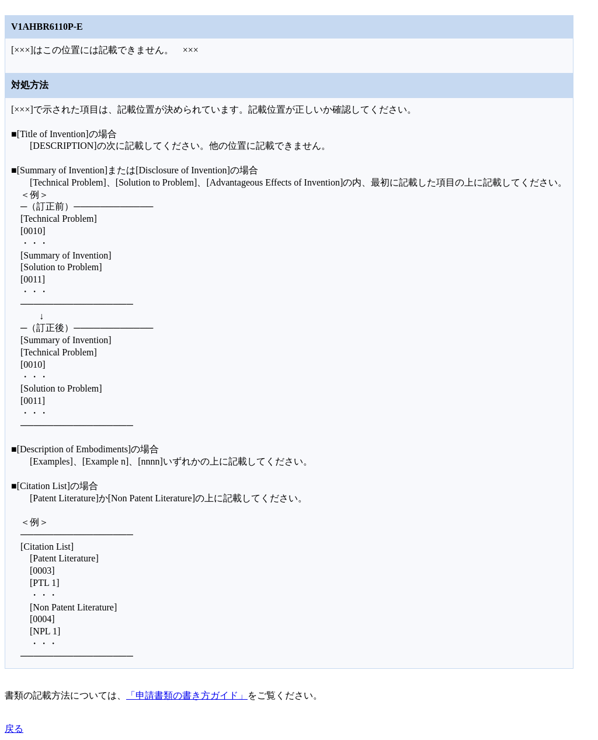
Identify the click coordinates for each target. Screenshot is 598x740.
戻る (14, 729)
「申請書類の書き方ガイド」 (187, 695)
